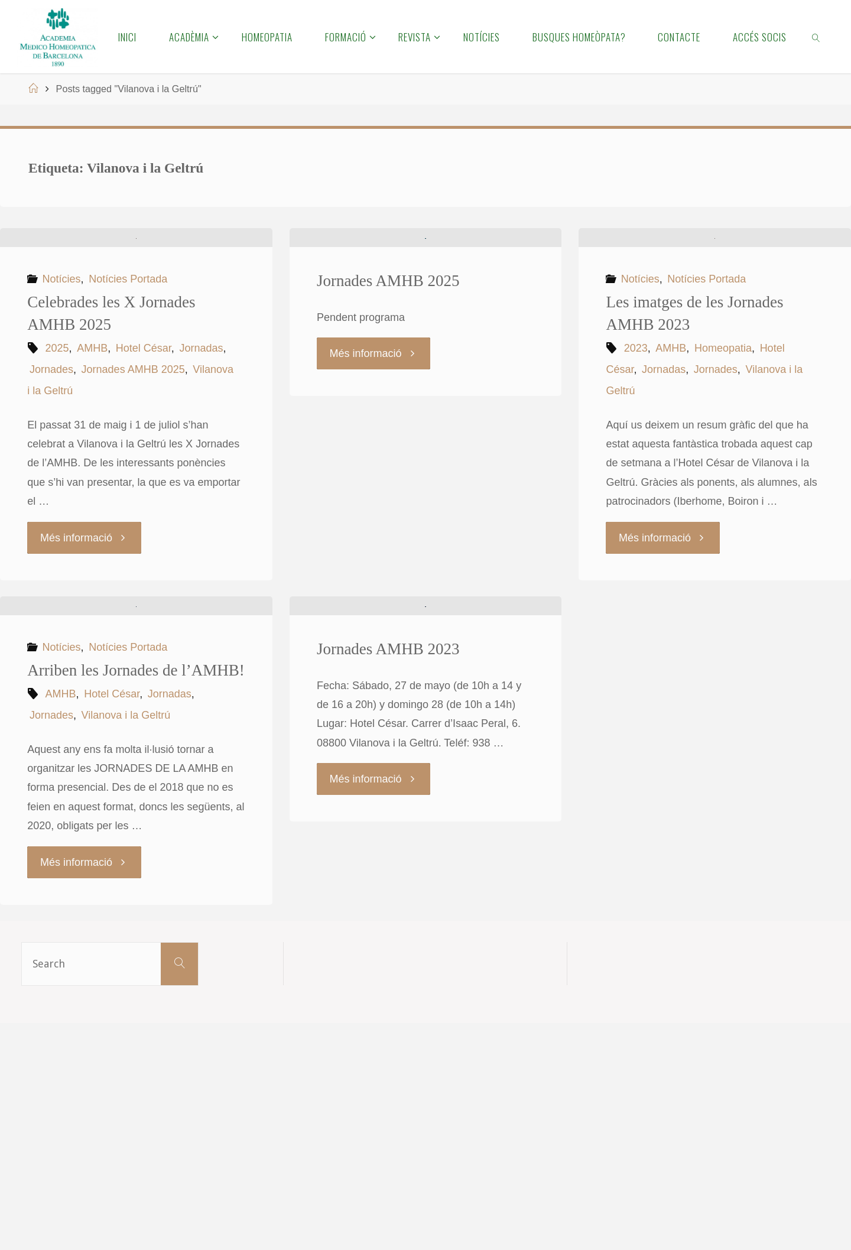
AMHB (92, 461)
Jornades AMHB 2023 (388, 876)
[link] (816, 36)
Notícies (62, 392)
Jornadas (201, 461)
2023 (636, 461)
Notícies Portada (128, 392)
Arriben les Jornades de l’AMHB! (135, 897)
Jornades (51, 483)
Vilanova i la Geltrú (126, 942)
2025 (57, 461)
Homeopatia (723, 461)
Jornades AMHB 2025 (133, 483)
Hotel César (143, 461)
